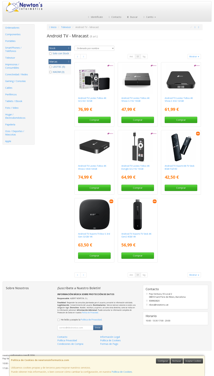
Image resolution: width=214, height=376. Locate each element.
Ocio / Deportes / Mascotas (14, 133)
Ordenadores (12, 27)
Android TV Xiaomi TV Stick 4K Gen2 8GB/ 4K (136, 235)
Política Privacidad (67, 340)
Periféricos (11, 94)
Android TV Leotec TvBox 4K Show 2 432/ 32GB (179, 99)
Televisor (10, 57)
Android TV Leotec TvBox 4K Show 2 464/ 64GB (92, 167)
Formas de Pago (109, 343)
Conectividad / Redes (16, 74)
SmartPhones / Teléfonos (13, 49)
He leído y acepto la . (81, 319)
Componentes (13, 34)
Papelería (10, 124)
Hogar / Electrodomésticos (15, 116)
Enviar (98, 327)
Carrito (149, 17)
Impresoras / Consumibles (12, 66)
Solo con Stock (59, 53)
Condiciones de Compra (70, 343)
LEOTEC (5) (57, 66)
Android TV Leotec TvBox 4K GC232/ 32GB (92, 99)
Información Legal (110, 336)
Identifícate (95, 17)
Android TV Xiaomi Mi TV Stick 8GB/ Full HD (179, 167)
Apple (8, 141)
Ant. (131, 56)
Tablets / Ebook (13, 101)
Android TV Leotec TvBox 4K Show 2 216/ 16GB (135, 99)
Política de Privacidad (90, 312)
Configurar (163, 360)
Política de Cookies (122, 371)
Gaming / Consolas (15, 81)
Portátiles (10, 41)
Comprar (94, 119)
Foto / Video (12, 107)
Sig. (144, 56)
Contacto (115, 17)
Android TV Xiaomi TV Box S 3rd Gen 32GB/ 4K (94, 235)
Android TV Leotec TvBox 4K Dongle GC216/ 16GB (135, 167)
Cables (8, 87)
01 (138, 56)
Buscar (132, 17)
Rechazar (176, 360)
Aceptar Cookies (193, 360)
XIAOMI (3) (56, 71)
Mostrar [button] (194, 56)
